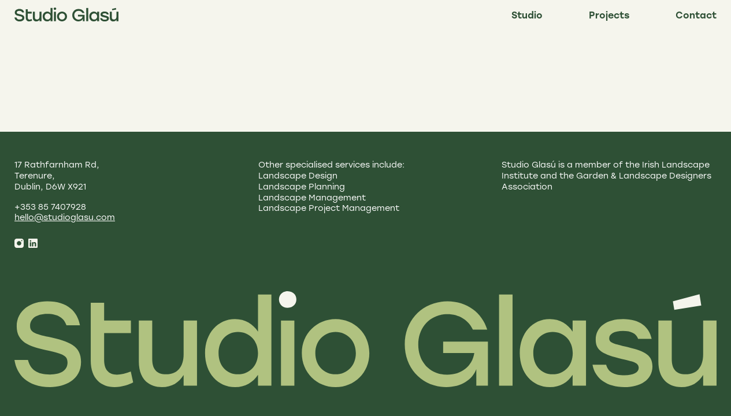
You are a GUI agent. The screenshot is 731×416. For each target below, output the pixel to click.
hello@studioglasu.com (64, 218)
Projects (609, 16)
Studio (527, 16)
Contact (696, 16)
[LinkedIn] (33, 243)
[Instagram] (19, 243)
